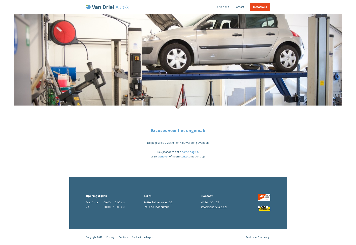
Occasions (260, 7)
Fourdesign (264, 237)
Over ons (223, 7)
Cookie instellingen (142, 237)
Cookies (123, 237)
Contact (239, 7)
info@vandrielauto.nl (214, 207)
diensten (162, 156)
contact (185, 156)
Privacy (110, 237)
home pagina (190, 152)
